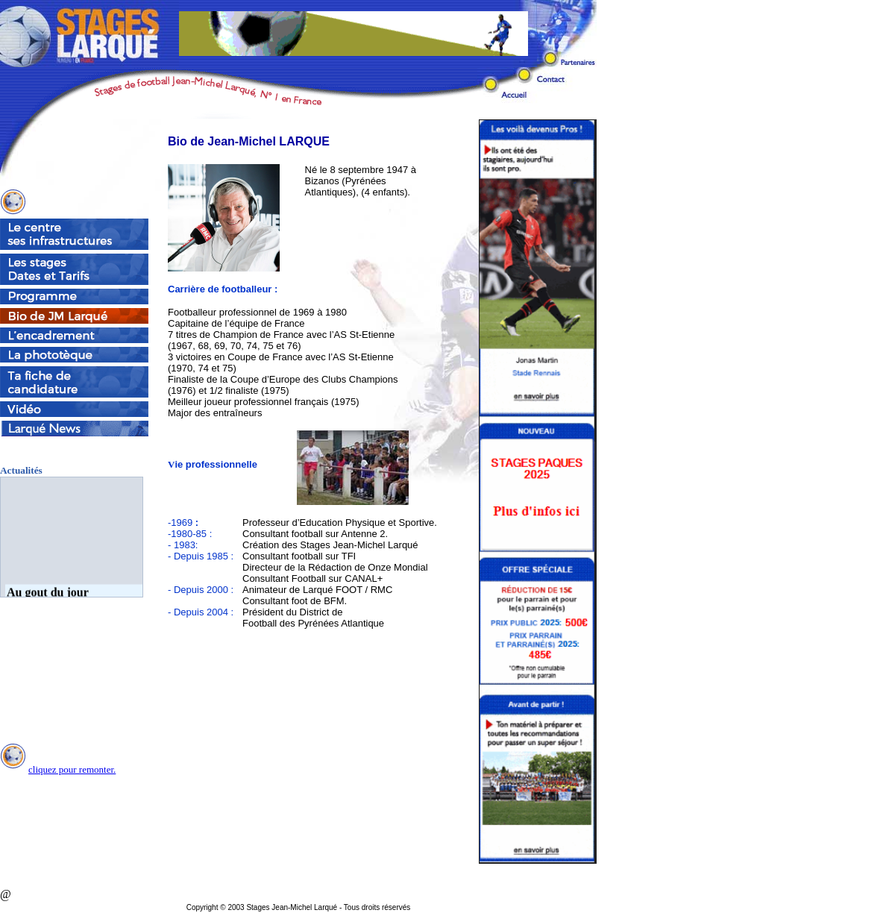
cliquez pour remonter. (72, 769)
